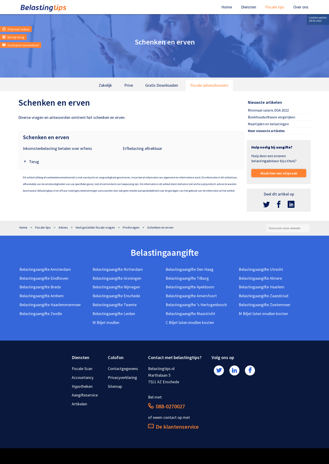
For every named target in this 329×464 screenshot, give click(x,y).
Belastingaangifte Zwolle (40, 313)
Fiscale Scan (82, 368)
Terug (31, 161)
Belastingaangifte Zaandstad (263, 295)
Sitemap (115, 386)
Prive (128, 85)
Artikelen (79, 404)
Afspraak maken (15, 29)
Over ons (300, 7)
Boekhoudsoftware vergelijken (271, 117)
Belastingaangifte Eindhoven (43, 278)
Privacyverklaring (122, 377)
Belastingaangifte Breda (40, 286)
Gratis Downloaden (161, 85)
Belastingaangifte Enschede (116, 295)
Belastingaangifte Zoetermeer (264, 304)
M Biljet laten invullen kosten (263, 313)
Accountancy (82, 377)
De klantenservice (173, 426)
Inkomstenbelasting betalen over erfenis (57, 148)
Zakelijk (105, 85)
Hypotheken (82, 386)
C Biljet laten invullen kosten (190, 322)
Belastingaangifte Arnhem (41, 295)
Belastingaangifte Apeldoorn (190, 286)
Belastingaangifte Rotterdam (118, 269)
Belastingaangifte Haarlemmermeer (50, 304)
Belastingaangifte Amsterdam (45, 269)
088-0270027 (166, 406)
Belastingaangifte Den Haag (189, 269)
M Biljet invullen (106, 322)
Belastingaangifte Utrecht (261, 269)
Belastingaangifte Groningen (117, 278)
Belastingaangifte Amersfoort (191, 295)
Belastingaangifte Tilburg (187, 278)
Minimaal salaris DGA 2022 (268, 110)
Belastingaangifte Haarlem (261, 286)
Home (226, 7)
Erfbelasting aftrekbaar (142, 148)
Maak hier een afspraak (278, 173)
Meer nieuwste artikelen (266, 131)
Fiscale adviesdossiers (209, 85)
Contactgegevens (123, 368)
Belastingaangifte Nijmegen (116, 286)
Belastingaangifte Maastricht (190, 313)
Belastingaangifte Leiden (114, 313)
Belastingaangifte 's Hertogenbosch (196, 304)
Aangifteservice (85, 395)
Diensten (248, 7)
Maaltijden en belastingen (268, 124)
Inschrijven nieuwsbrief (20, 45)
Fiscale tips (274, 7)
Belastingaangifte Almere (260, 278)
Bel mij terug (13, 37)
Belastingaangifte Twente (115, 304)
